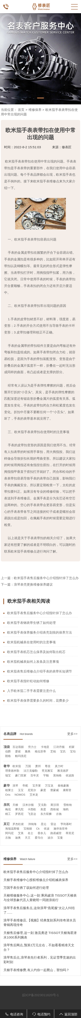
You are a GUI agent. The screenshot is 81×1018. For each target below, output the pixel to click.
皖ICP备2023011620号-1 (40, 995)
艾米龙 (34, 794)
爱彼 (18, 751)
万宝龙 (49, 785)
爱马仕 (39, 837)
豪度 (43, 790)
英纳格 (57, 775)
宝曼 (60, 837)
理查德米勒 (12, 770)
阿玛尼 (9, 833)
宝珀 (73, 751)
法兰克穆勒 (31, 770)
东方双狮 (46, 814)
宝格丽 (28, 828)
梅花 (8, 809)
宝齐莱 (36, 785)
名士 (30, 833)
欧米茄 (17, 766)
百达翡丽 (18, 747)
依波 (46, 828)
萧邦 (38, 766)
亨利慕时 (66, 824)
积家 (72, 747)
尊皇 (48, 766)
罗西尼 (19, 814)
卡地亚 (45, 747)
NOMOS (20, 794)
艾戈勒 (42, 804)
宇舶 (46, 775)
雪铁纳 (67, 804)
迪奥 (18, 837)
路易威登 (56, 833)
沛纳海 (32, 824)
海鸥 (65, 809)
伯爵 (8, 751)
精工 (8, 814)
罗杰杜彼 (18, 824)
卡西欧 (32, 809)
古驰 (59, 814)
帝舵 (25, 785)
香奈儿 (42, 833)
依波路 (70, 775)
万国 (28, 766)
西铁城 (54, 809)
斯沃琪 (55, 804)
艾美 (21, 833)
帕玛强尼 (20, 756)
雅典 (27, 751)
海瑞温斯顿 (12, 828)
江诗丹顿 (59, 747)
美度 (43, 809)
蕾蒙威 (54, 790)
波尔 (50, 837)
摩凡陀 (19, 809)
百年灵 (34, 775)
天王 (27, 837)
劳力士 (32, 747)
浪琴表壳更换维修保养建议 (33, 584)
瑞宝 (8, 775)
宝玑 (63, 751)
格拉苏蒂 (40, 751)
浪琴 (15, 785)
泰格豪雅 (63, 785)
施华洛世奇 (61, 828)
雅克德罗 (62, 770)
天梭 (15, 804)
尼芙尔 (32, 790)
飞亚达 (32, 814)
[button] (40, 98)
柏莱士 (9, 790)
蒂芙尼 (70, 833)
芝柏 (53, 751)
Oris (7, 794)
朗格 (8, 756)
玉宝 (21, 790)
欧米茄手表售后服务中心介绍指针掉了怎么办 (46, 578)
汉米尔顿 (28, 804)
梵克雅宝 (47, 770)
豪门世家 (20, 775)
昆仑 (43, 824)
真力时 (59, 766)
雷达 (53, 824)
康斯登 (67, 790)
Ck (38, 828)
